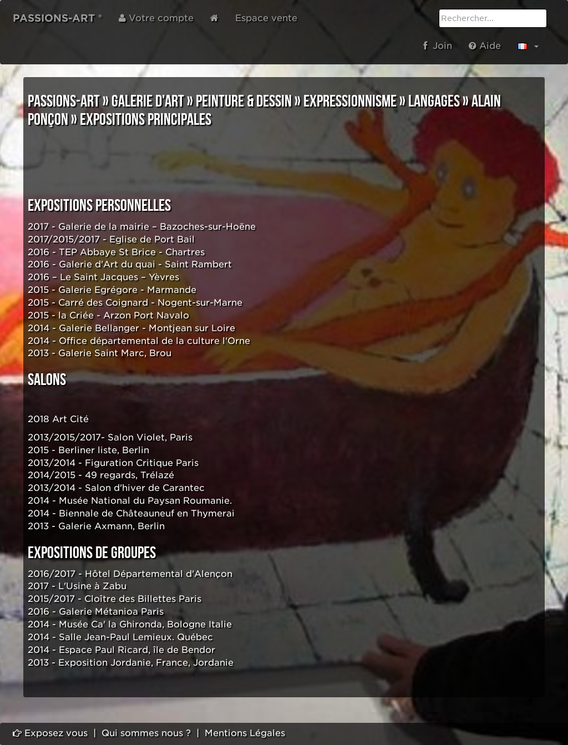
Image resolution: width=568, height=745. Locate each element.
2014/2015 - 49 (62, 475)
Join (437, 45)
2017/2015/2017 (64, 239)
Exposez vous (50, 733)
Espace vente (266, 18)
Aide (485, 45)
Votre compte (156, 18)
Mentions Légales (245, 733)
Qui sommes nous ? (146, 733)
